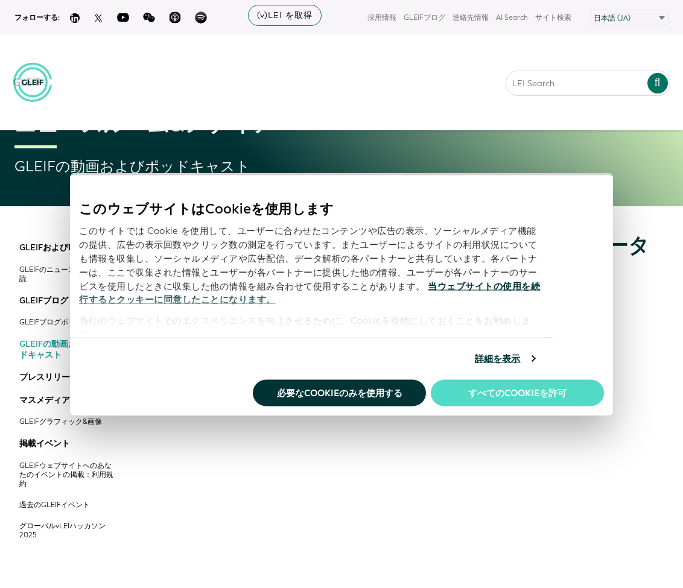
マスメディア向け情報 (61, 400)
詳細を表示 (498, 359)
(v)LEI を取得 (285, 15)
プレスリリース (48, 377)
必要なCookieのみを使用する (339, 393)
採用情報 (381, 17)
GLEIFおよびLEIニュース (67, 247)
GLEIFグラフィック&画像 (60, 421)
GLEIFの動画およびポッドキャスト (64, 349)
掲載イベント (44, 443)
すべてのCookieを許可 (517, 393)
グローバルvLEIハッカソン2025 (62, 531)
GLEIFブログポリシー (54, 322)
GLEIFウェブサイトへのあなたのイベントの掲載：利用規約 (66, 474)
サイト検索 (553, 17)
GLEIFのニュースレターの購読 (65, 274)
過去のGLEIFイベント (54, 505)
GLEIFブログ (424, 17)
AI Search (512, 17)
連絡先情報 (471, 17)
